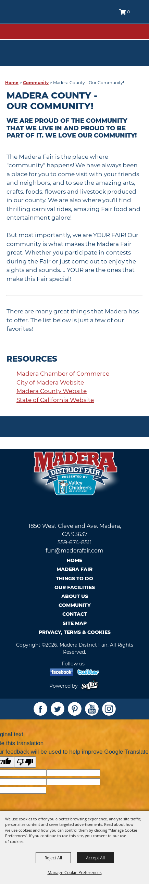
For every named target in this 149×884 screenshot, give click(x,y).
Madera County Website (51, 391)
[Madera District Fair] (37, 17)
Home (11, 82)
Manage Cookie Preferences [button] (75, 872)
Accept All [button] (95, 857)
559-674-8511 (75, 542)
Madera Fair (74, 569)
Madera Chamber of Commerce (62, 373)
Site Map (75, 623)
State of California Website (55, 399)
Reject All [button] (53, 857)
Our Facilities (74, 587)
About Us (74, 596)
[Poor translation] (25, 762)
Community (36, 82)
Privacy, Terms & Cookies (75, 632)
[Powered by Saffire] (91, 686)
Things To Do (74, 578)
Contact (74, 614)
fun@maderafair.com (74, 550)
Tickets (131, 42)
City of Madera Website (50, 382)
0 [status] (128, 11)
